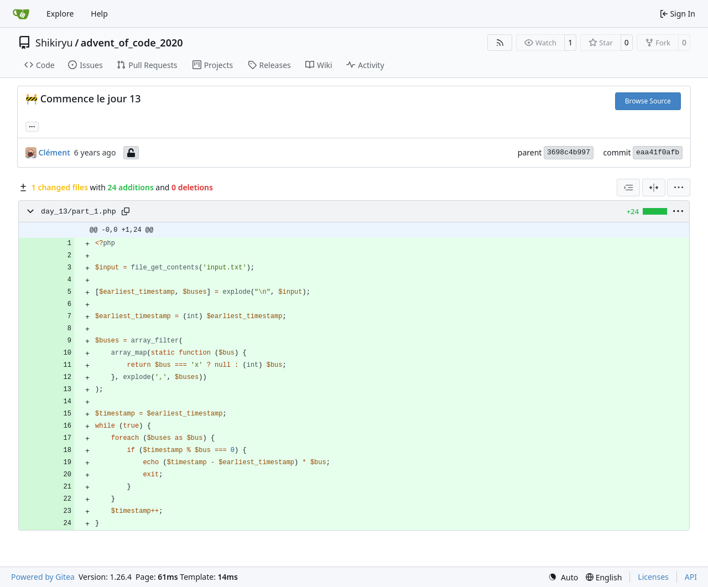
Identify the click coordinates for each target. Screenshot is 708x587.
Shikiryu (54, 42)
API (691, 577)
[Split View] (653, 187)
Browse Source (648, 101)
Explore (60, 13)
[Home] (21, 14)
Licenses (653, 577)
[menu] (678, 187)
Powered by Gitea (43, 577)
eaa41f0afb (657, 152)
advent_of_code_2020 (132, 42)
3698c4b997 (568, 152)
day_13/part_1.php (78, 211)
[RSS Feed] (500, 42)
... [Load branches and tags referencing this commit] (32, 125)
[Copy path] (125, 211)
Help (99, 13)
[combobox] (628, 187)
